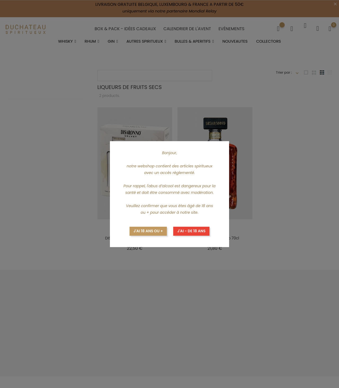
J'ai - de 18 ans (191, 231)
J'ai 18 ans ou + (148, 231)
